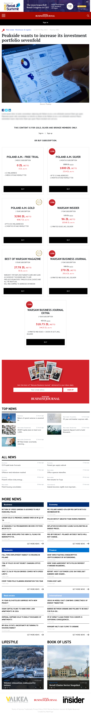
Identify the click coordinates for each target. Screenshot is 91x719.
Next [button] (85, 6)
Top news (9, 409)
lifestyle (10, 642)
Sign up (49, 133)
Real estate (10, 30)
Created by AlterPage (45, 712)
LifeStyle (7, 680)
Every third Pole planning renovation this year (22, 581)
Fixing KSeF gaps (54, 581)
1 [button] (4, 687)
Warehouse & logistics (23, 30)
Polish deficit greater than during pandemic (66, 519)
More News (11, 499)
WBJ (57, 30)
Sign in (45, 22)
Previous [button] (6, 7)
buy (22, 189)
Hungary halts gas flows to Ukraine (63, 626)
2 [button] (5, 687)
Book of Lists (59, 642)
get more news (35, 544)
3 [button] (7, 687)
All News (9, 457)
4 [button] (54, 687)
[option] (45, 6)
